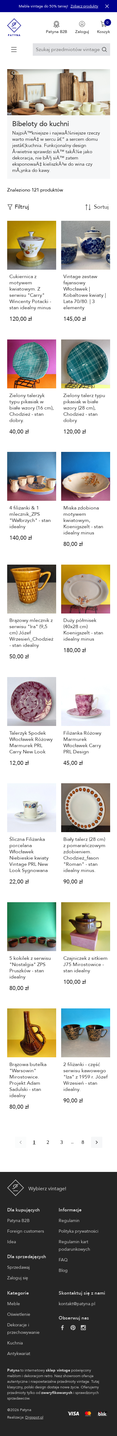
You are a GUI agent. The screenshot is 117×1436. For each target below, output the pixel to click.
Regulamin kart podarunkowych (74, 1245)
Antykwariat (18, 1354)
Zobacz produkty (84, 6)
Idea (11, 1242)
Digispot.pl (34, 1417)
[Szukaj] (104, 49)
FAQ (63, 1260)
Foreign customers (25, 1231)
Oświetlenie (18, 1314)
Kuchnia (15, 1343)
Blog (63, 1270)
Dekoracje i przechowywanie (23, 1328)
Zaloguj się (17, 1278)
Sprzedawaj (18, 1267)
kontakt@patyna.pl (77, 1304)
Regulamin (69, 1221)
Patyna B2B (18, 1221)
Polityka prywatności (78, 1231)
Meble (13, 1304)
